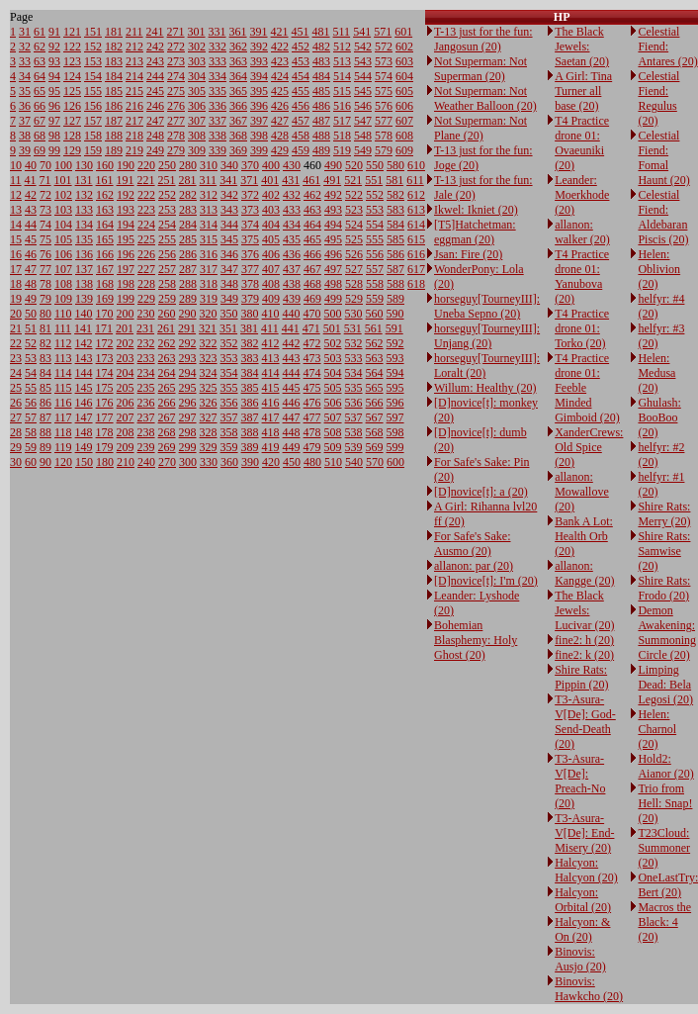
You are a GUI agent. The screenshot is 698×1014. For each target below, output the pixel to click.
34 (25, 76)
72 (45, 195)
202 (125, 343)
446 (292, 403)
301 (197, 32)
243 (155, 61)
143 (84, 358)
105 (63, 239)
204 (125, 373)
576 (384, 106)
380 (250, 314)
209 (125, 447)
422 (280, 46)
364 (238, 76)
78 (45, 284)
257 (167, 269)
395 (259, 91)
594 (395, 373)
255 (167, 239)
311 (209, 180)
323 (209, 358)
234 (146, 373)
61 (39, 32)
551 (374, 180)
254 (167, 224)
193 (125, 210)
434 (292, 224)
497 (333, 269)
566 (375, 403)
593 (395, 358)
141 (83, 328)
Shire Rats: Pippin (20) (581, 677)
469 (312, 299)
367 (238, 121)
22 (16, 343)
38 (25, 135)
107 (63, 269)
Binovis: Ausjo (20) (580, 959)
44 (31, 224)
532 (354, 343)
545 (363, 91)
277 (176, 121)
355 (229, 388)
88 (45, 432)
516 (342, 106)
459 (300, 150)
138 (84, 284)
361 (238, 32)
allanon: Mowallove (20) (582, 491)
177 (105, 417)
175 (105, 388)
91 (54, 32)
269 (167, 447)
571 (383, 32)
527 (354, 269)
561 (374, 328)
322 (209, 343)
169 (105, 299)
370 (250, 165)
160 (105, 165)
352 (229, 343)
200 (125, 314)
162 (105, 195)
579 (384, 150)
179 (105, 447)
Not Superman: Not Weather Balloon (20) (485, 98)
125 (72, 91)
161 (105, 180)
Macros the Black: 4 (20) (664, 922)
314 (209, 224)
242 (155, 46)
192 (125, 195)
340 (229, 165)
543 (363, 61)
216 (134, 106)
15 (16, 239)
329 (209, 447)
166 (105, 254)
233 (146, 358)
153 (93, 61)
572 (384, 46)
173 (105, 358)
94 (54, 76)
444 (292, 373)
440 (292, 314)
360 (229, 462)
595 (395, 388)
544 (363, 76)
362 (238, 46)
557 (375, 269)
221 (146, 180)
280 (188, 165)
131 (84, 180)
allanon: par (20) (473, 566)
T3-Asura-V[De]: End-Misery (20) (584, 833)
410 (271, 314)
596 (395, 403)
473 (312, 358)
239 (146, 447)
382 (250, 343)
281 (188, 180)
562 (375, 343)
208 (125, 432)
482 (321, 46)
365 (238, 91)
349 (229, 299)
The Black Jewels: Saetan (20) (582, 46)
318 (209, 284)
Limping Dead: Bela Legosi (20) (665, 684)
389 (250, 447)
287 (188, 269)
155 (93, 91)
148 (84, 432)
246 (155, 106)
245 (155, 91)
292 (188, 343)
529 (354, 299)
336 (217, 106)
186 (114, 106)
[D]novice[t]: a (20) (481, 492)
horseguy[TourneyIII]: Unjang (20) (487, 336)
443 (292, 358)
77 (45, 269)
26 (16, 403)
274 (176, 76)
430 (292, 165)
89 (45, 447)
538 (354, 432)
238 (146, 432)
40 (31, 165)
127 (72, 121)
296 (188, 403)
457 (300, 121)
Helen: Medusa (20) (656, 373)
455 (300, 91)
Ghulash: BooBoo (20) (659, 417)
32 (25, 46)
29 (16, 447)
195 (125, 239)
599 (395, 447)
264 (167, 373)
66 (39, 106)
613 (416, 210)
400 (271, 165)
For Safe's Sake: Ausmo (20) (472, 543)
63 (39, 61)
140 (84, 314)
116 (63, 403)
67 (39, 121)
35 (25, 91)
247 (155, 121)
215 (134, 91)
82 (45, 343)
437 (292, 269)
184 (114, 76)
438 (292, 284)
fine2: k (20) (584, 655)
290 (188, 314)
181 (114, 32)
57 (31, 417)
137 (84, 269)
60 (31, 462)
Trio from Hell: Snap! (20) (665, 803)
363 (238, 61)
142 (84, 343)
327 (209, 417)
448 (292, 432)
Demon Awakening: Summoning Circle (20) (667, 632)
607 (404, 121)
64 (39, 76)
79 (45, 299)
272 (176, 46)
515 (342, 91)
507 (333, 417)
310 (209, 165)
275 (176, 91)
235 (146, 388)
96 (54, 106)
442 (292, 343)
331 (217, 32)
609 (404, 150)
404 (271, 224)
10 (16, 165)
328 (209, 432)
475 (312, 388)
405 (271, 239)
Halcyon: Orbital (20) (583, 899)
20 (16, 314)
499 (333, 299)
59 (31, 447)
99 (54, 150)
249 (155, 150)
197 (125, 269)
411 (270, 328)
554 (375, 224)
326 (209, 403)
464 (312, 224)
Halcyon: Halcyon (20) (586, 870)
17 (16, 269)
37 (25, 121)
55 (31, 388)
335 (217, 91)
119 (63, 447)
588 (395, 284)
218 (134, 135)
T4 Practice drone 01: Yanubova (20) (582, 276)
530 (354, 314)
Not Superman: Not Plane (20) (480, 128)
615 (416, 239)
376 (250, 254)
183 (114, 61)
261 (166, 328)
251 (167, 180)
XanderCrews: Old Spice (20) (589, 447)
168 (105, 284)
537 (354, 417)
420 (271, 462)
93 (54, 61)
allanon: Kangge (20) (584, 573)
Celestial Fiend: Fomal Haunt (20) (663, 158)
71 (45, 180)
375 (250, 239)
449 (292, 447)
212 (134, 46)
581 (394, 180)
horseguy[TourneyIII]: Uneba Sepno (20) (487, 306)
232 (146, 343)
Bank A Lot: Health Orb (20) (584, 536)
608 (404, 135)
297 (188, 417)
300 (188, 462)
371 (249, 180)
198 (125, 284)
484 (321, 76)
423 (280, 61)
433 (292, 210)
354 (229, 373)
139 (84, 299)
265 (167, 388)
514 (342, 76)
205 (125, 388)
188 (114, 135)
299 (188, 447)
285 (188, 239)
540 (354, 462)
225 (146, 239)
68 (39, 135)
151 (93, 32)
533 (354, 358)
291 (187, 328)
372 (250, 195)
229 (146, 299)
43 (31, 210)
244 (155, 76)
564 (375, 373)
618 (416, 284)
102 (63, 195)
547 (363, 121)
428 (280, 135)
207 (125, 417)
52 (31, 343)
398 (259, 135)
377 (250, 269)
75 (45, 239)
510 (333, 462)
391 (259, 32)
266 (167, 403)
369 (238, 150)
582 (395, 195)
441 (291, 328)
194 (125, 224)
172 (105, 343)
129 (72, 150)
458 (300, 135)
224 (146, 224)
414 (271, 373)
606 (404, 106)
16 (16, 254)
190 (125, 165)
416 (271, 403)
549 (363, 150)
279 (176, 150)
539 (354, 447)
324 (209, 373)
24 (16, 373)
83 (45, 358)
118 (63, 432)
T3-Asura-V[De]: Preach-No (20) (580, 781)
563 (375, 358)
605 (404, 91)
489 (321, 150)
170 (105, 314)
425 (280, 91)
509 (333, 447)
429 (280, 150)
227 (146, 269)
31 (25, 32)
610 (416, 165)
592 (395, 343)
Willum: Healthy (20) (485, 388)
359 (229, 447)
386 (250, 403)
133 (84, 210)
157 (93, 121)
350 (229, 314)
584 (395, 224)
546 (363, 106)
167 (105, 269)
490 (333, 165)
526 (354, 254)
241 (155, 32)
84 (45, 373)
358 (229, 432)
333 (217, 61)
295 (188, 388)
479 (312, 447)
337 (217, 121)
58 (31, 432)
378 (250, 284)
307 (197, 121)
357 (229, 417)
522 (354, 195)
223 (146, 210)
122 (72, 46)
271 (176, 32)
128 (72, 135)
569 (375, 447)
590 (395, 314)
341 (228, 180)
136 (84, 254)
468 (312, 284)
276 (176, 106)
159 (93, 150)
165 (105, 239)
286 (188, 254)
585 (395, 239)
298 (188, 432)
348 (229, 284)
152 (93, 46)
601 (403, 32)
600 (395, 462)
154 (93, 76)
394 (259, 76)
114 (63, 373)
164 (105, 224)
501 (332, 328)
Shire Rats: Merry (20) (664, 514)
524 (354, 224)
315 (209, 239)
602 (404, 46)
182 (114, 46)
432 (292, 195)
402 (271, 195)
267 (167, 417)
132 (84, 195)
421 (280, 32)
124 (72, 76)
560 (375, 314)
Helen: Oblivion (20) (659, 269)
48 (31, 284)
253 (167, 210)
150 (84, 462)
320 (209, 314)
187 (114, 121)
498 (333, 284)
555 (375, 239)
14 (16, 224)
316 (209, 254)
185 (114, 91)
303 (197, 61)
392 (259, 46)
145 (84, 388)
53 (31, 358)
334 (217, 76)
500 (333, 314)
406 (271, 254)
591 (394, 328)
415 (271, 388)
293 (188, 358)
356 (229, 403)
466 (312, 254)
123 (72, 61)
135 (84, 239)
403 (271, 210)
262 (167, 343)
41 (31, 180)
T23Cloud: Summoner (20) (664, 848)
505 (333, 388)
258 (167, 284)
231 (145, 328)
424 (280, 76)
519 (342, 150)
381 (249, 328)
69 (39, 150)
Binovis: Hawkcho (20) (589, 988)
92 (54, 46)
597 (395, 417)
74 (45, 224)
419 (271, 447)
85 (45, 388)
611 (415, 180)
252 (167, 195)
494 (333, 224)
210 (125, 462)
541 (362, 32)
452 (300, 46)
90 (45, 462)
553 (375, 210)
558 (375, 284)
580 (395, 165)
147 (84, 417)
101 (63, 180)
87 (45, 417)
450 (292, 462)
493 (333, 210)
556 (375, 254)
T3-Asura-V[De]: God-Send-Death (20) (585, 721)
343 (229, 210)
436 (292, 254)
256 (167, 254)
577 (384, 121)
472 (312, 343)
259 (167, 299)
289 (188, 299)
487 (321, 121)
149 (84, 447)
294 (188, 373)
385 (250, 388)
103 (63, 210)
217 (134, 121)
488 (321, 135)
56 (31, 403)
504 (333, 373)
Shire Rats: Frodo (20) (664, 588)
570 (375, 462)
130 (84, 165)
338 (217, 135)
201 (124, 328)
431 (291, 180)
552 (375, 195)
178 (105, 432)
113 (63, 358)
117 (63, 417)
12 (16, 195)
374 (250, 224)
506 (333, 403)
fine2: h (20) (584, 640)
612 (416, 195)
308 (197, 135)
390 (250, 462)
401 (270, 180)
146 (84, 403)
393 (259, 61)
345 (229, 239)
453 (300, 61)
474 (312, 373)
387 (250, 417)
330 (209, 462)
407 (271, 269)
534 (354, 373)
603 (404, 61)
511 (342, 32)
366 (238, 106)
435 (292, 239)
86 (45, 403)
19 (16, 299)
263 (167, 358)
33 (25, 61)
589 (395, 299)
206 (125, 403)
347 (229, 269)
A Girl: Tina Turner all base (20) (583, 91)
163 (105, 210)
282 (188, 195)
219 (134, 150)
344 (229, 224)
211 (134, 32)
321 (208, 328)
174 (105, 373)
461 (311, 180)
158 (93, 135)
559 (375, 299)
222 (146, 195)
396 (259, 106)
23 (16, 358)
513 (342, 61)
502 (333, 343)
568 (375, 432)
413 (271, 358)
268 (167, 432)
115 (63, 388)
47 (31, 269)
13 (16, 210)
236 (146, 403)
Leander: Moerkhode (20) (582, 195)
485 (321, 91)
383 (250, 358)
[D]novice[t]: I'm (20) (486, 581)
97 (54, 121)
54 (31, 373)
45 (31, 239)
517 (342, 121)
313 (209, 210)
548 (363, 135)
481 (321, 32)
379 (250, 299)
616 (416, 254)
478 (312, 432)
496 (333, 254)
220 (146, 165)
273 (176, 61)
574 (384, 76)
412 (271, 343)
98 (54, 135)
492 (333, 195)
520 (354, 165)
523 (354, 210)
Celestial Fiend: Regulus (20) (658, 98)
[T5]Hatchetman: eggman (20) (475, 232)
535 (354, 388)
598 (395, 432)
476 (312, 403)
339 (217, 150)
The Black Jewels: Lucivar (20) (584, 610)
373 (250, 210)
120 (63, 462)
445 (292, 388)
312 (209, 195)
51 (31, 328)
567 (375, 417)
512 (342, 46)
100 (63, 165)
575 (384, 91)
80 (45, 314)
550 (375, 165)
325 (209, 388)
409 (271, 299)
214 (134, 76)
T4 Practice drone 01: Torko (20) (582, 328)
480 (312, 462)
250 (167, 165)
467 (312, 269)
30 (16, 462)
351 (228, 328)
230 (146, 314)
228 (146, 284)
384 (250, 373)
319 (209, 299)
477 (312, 417)
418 (271, 432)
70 (45, 165)
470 (312, 314)
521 (353, 180)
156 (93, 106)
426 (280, 106)
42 (31, 195)
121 (72, 32)
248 (155, 135)
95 (54, 91)
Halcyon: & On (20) (582, 929)
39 (25, 150)
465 (312, 239)
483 (321, 61)
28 (16, 432)
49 (31, 299)
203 (125, 358)
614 (416, 224)
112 (63, 343)
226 (146, 254)
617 (416, 269)
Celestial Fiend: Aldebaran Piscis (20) (663, 217)
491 (332, 180)
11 (16, 180)
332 (217, 46)
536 (354, 403)
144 (84, 373)
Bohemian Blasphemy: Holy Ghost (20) (475, 640)
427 (280, 121)
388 (250, 432)
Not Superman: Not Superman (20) (480, 68)
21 (16, 328)
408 (271, 284)
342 (229, 195)
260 (167, 314)
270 (167, 462)
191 (125, 180)
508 (333, 432)
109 (63, 299)
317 (209, 269)
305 (197, 91)
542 (363, 46)
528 (354, 284)
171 (104, 328)
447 (292, 417)
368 (238, 135)
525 (354, 239)
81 (45, 328)
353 (229, 358)
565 (375, 388)
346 (229, 254)
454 (300, 76)
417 (271, 417)
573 (384, 61)
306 (197, 106)
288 (188, 284)
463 (312, 210)
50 (31, 314)
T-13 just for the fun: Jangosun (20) (483, 39)
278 (176, 135)
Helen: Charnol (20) (657, 729)
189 (114, 150)
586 (395, 254)
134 (84, 224)
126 (72, 106)
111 (62, 328)
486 (321, 106)
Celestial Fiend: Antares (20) (667, 46)
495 (333, 239)
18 (16, 284)
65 (39, 91)
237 (146, 417)
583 (395, 210)
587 (395, 269)
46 (31, 254)
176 (105, 403)
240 (146, 462)
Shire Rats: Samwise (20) (664, 551)
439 (292, 299)
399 (259, 150)
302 (197, 46)
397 (259, 121)
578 (384, 135)
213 (134, 61)
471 (311, 328)
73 (45, 210)
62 (39, 46)
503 (333, 358)
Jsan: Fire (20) (468, 254)
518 (342, 135)
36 (25, 106)
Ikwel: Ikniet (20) (476, 210)
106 (63, 254)
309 (197, 150)
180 (105, 462)
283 (188, 210)
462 (312, 195)
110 (63, 314)
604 (404, 76)
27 (16, 417)
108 (63, 284)
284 (188, 224)
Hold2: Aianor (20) (665, 766)
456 (300, 106)
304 (197, 76)
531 (353, 328)
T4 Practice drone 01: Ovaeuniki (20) (582, 143)
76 (45, 254)
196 (125, 254)
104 (63, 224)
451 (300, 32)
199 (125, 299)
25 (16, 388)
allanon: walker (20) (582, 232)
